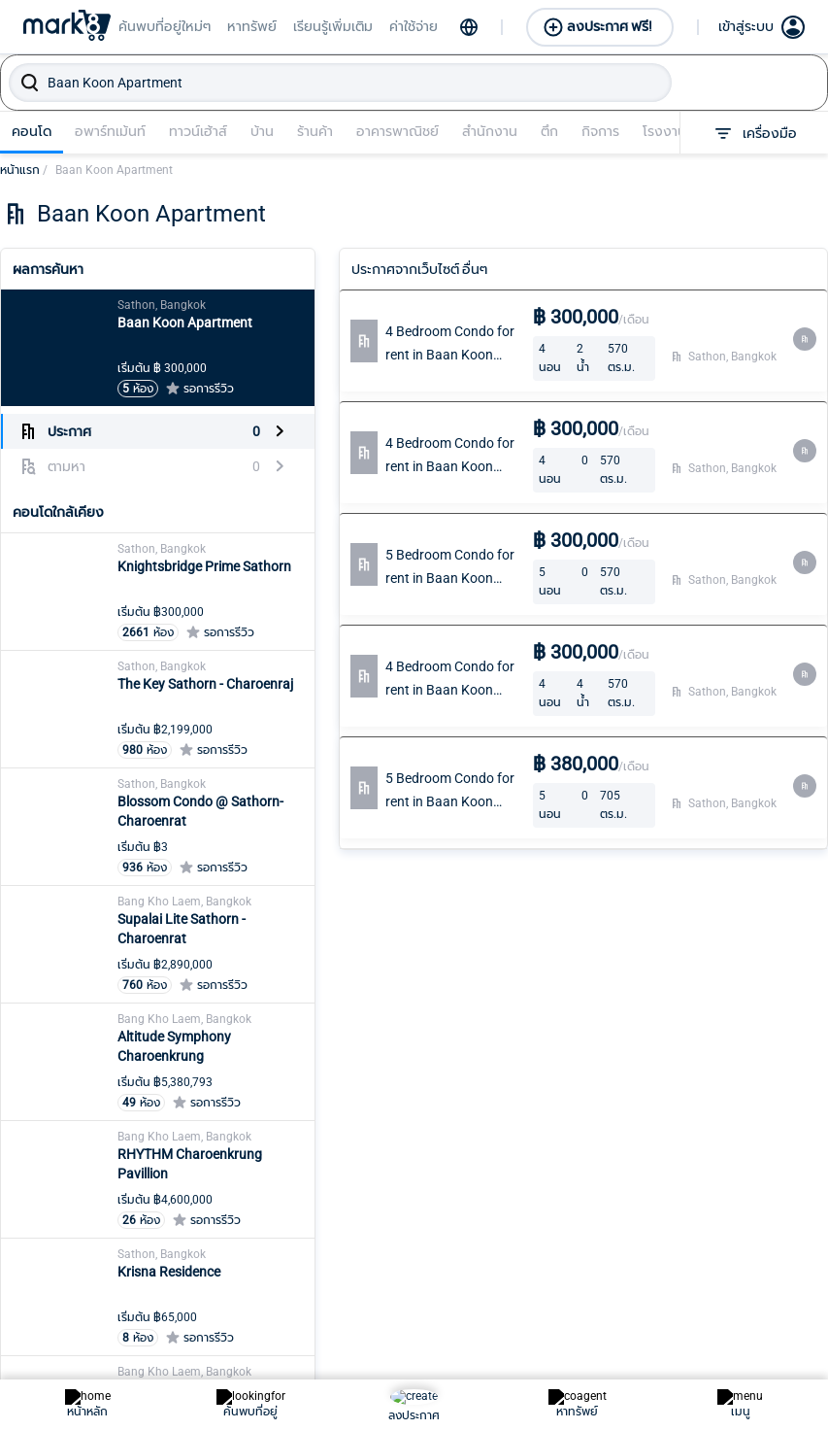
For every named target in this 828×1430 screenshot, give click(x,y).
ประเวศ (473, 1392)
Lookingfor (459, 1005)
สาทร (773, 1299)
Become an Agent (459, 955)
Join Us (649, 982)
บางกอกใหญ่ (339, 1299)
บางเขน (323, 1392)
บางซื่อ (473, 1174)
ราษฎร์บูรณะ (641, 1361)
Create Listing (568, 943)
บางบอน (478, 1236)
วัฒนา (776, 1174)
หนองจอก (788, 1392)
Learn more (34, 971)
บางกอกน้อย (339, 1268)
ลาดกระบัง (636, 1392)
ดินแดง (170, 1392)
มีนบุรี (622, 1268)
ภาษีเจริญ (633, 1236)
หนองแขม (787, 1361)
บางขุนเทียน (336, 1361)
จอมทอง (174, 1330)
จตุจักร (168, 1299)
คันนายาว (176, 1268)
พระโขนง (632, 1174)
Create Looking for (571, 993)
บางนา (472, 1205)
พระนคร (629, 1205)
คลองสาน (178, 1205)
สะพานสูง (786, 1236)
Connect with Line (466, 1056)
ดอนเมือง (177, 1361)
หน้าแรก (24, 170)
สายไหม (781, 1330)
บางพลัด (479, 1268)
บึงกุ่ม (470, 1330)
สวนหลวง (787, 1205)
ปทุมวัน (474, 1361)
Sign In (647, 943)
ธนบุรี (317, 1236)
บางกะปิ (324, 1330)
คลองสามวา (184, 1236)
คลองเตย (177, 1174)
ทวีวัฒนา (327, 1174)
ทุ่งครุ (317, 1205)
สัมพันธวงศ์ (793, 1268)
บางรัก (472, 1299)
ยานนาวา (631, 1299)
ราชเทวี (626, 1330)
